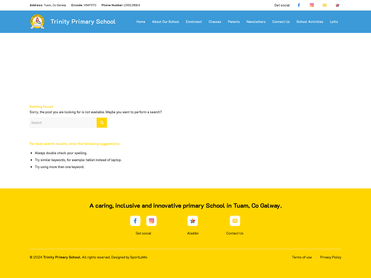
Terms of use (302, 257)
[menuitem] (141, 21)
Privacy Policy (330, 257)
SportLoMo (138, 257)
